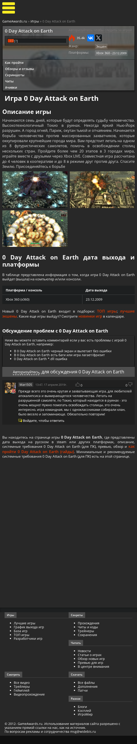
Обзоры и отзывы (19, 68)
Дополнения (88, 695)
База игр (21, 639)
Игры (35, 21)
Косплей (84, 718)
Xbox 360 (102, 53)
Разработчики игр (28, 647)
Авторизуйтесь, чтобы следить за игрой (100, 30)
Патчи (83, 698)
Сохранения (87, 643)
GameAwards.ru (14, 21)
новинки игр (93, 317)
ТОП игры (107, 312)
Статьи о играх (89, 663)
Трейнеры (86, 639)
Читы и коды (88, 635)
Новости (84, 659)
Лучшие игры (24, 631)
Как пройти (14, 62)
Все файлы (86, 691)
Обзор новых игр (91, 667)
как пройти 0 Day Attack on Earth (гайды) (60, 453)
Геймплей (21, 698)
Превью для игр (90, 670)
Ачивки (11, 86)
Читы (9, 80)
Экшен (101, 46)
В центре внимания (93, 674)
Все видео (22, 691)
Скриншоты (14, 74)
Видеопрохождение (29, 702)
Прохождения (88, 631)
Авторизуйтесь (26, 373)
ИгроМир (85, 722)
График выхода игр (29, 635)
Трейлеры (22, 695)
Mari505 (25, 385)
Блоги (82, 715)
